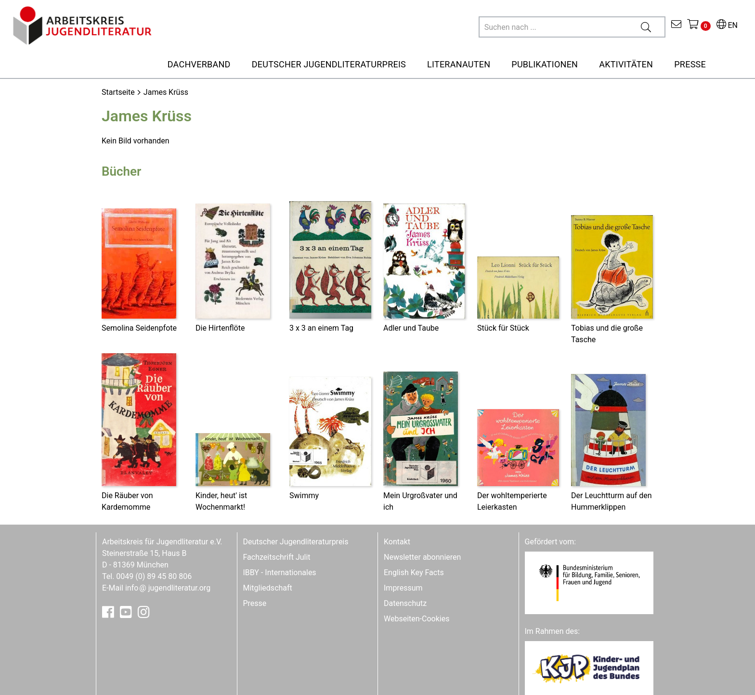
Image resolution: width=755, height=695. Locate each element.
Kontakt (397, 541)
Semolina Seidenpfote (139, 328)
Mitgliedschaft (267, 587)
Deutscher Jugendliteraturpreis (296, 541)
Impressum (403, 587)
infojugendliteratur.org (167, 587)
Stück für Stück (503, 328)
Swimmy (304, 495)
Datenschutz (405, 603)
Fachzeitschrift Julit (277, 557)
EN (727, 25)
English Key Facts (414, 572)
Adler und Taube (411, 328)
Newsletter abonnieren (422, 557)
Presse (255, 603)
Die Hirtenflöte (220, 328)
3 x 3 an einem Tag (321, 328)
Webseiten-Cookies (416, 618)
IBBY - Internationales (279, 572)
